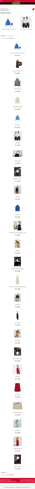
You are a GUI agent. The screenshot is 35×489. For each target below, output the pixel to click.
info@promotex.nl (6, 10)
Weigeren (22, 3)
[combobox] (17, 5)
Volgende (11, 38)
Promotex (17, 1)
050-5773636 (5, 8)
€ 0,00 (33, 8)
